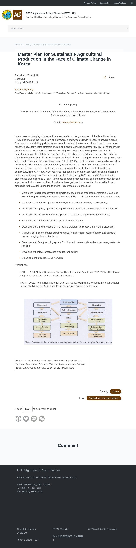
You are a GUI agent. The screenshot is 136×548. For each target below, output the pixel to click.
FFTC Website (60, 529)
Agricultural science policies (104, 398)
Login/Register (120, 3)
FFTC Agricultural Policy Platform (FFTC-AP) (52, 13)
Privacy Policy (90, 3)
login (27, 409)
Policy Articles (31, 44)
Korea (116, 391)
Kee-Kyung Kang (24, 89)
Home (18, 44)
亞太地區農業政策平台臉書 (68, 536)
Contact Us (104, 3)
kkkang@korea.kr (72, 122)
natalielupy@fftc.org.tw (37, 484)
